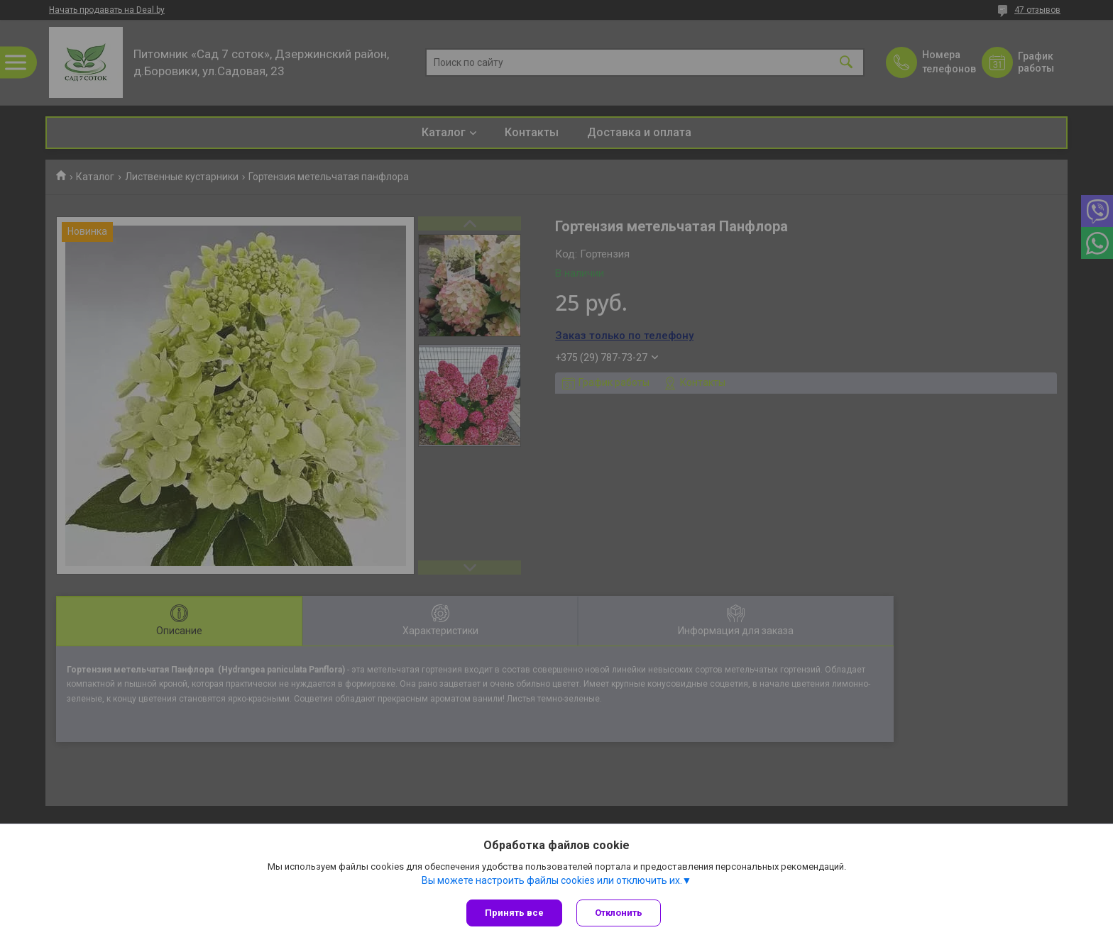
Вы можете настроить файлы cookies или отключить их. (552, 880)
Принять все (514, 912)
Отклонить (618, 912)
